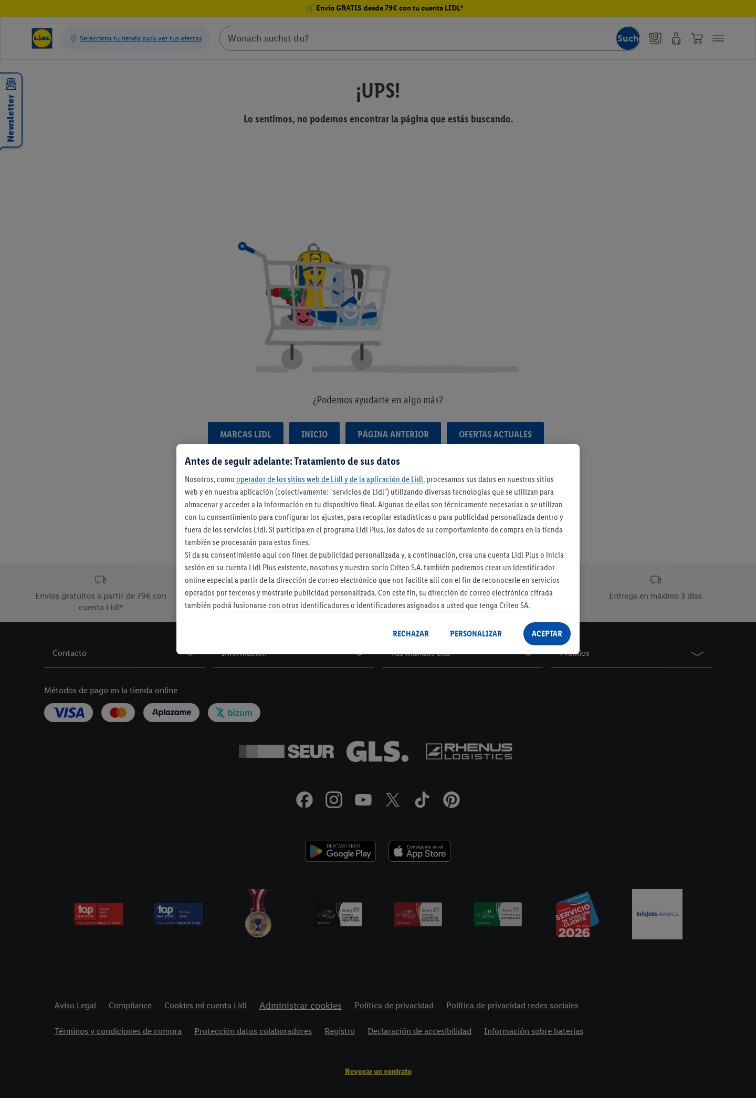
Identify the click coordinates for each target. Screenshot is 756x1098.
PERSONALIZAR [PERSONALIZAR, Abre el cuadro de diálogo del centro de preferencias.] (476, 634)
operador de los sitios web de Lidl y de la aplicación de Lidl (329, 479)
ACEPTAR (547, 634)
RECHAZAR (411, 634)
